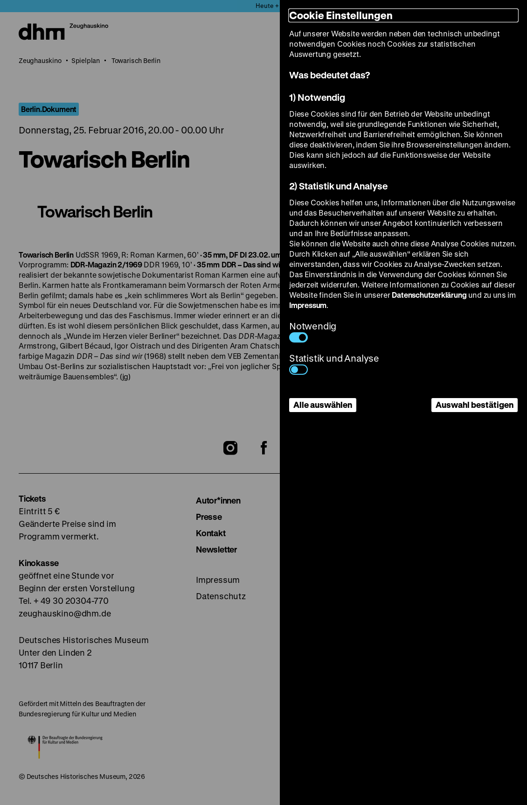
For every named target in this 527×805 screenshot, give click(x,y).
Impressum (307, 305)
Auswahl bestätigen (474, 404)
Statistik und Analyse (334, 363)
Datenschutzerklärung (429, 294)
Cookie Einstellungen (341, 15)
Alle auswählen (322, 404)
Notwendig (312, 331)
